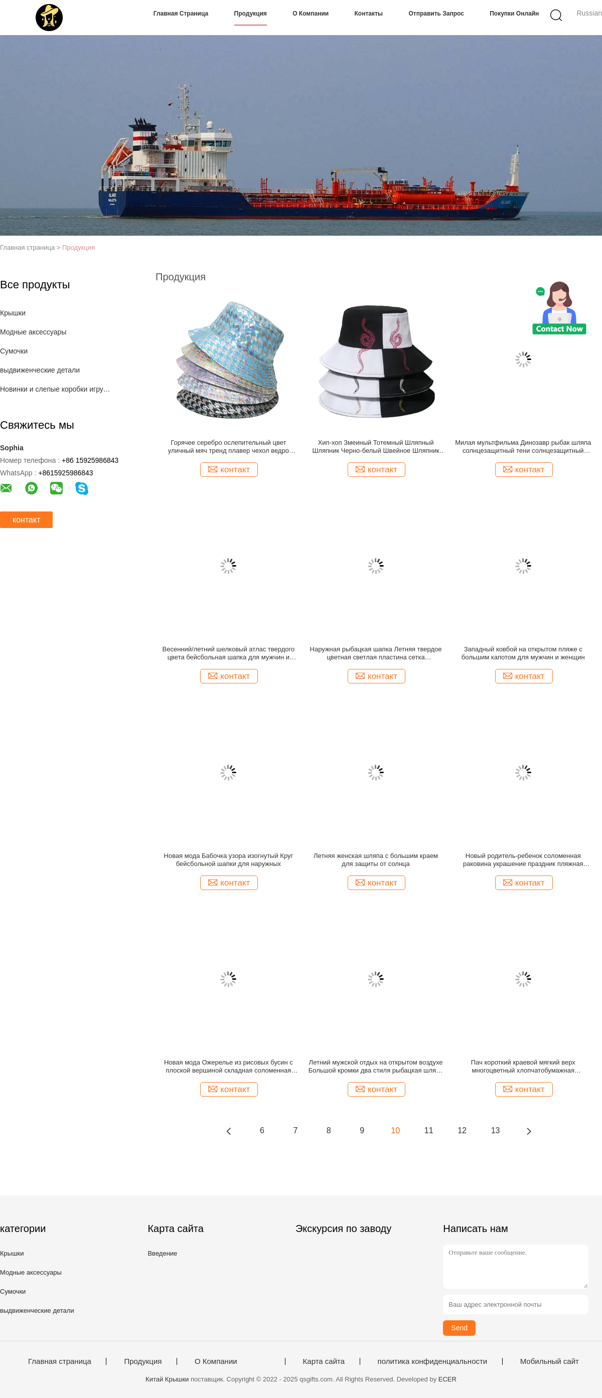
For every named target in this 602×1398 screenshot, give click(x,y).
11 (428, 1130)
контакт (26, 519)
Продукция (250, 13)
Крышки (13, 313)
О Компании (310, 13)
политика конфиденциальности (433, 1361)
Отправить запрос (436, 13)
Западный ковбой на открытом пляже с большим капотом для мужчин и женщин (523, 653)
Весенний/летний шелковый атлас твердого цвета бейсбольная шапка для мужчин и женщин (229, 653)
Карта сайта (324, 1361)
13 (495, 1130)
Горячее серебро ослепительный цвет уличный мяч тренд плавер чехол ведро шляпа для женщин (228, 447)
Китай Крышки (167, 1379)
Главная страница (181, 13)
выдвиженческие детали (40, 370)
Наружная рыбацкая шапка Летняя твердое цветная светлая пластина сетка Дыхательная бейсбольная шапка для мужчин (376, 653)
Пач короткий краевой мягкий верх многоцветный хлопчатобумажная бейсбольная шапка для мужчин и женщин (523, 1067)
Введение (162, 1253)
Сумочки (14, 351)
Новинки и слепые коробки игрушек (57, 389)
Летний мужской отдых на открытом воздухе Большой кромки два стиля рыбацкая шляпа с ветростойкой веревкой (376, 1067)
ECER (447, 1379)
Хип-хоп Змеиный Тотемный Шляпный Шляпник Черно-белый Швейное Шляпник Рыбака (375, 447)
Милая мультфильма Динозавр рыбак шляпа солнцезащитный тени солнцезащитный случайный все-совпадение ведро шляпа (523, 447)
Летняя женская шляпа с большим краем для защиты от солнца (376, 859)
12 (462, 1130)
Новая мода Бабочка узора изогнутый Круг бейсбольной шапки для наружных (228, 859)
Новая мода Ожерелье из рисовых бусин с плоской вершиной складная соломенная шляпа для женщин (228, 1067)
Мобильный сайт (549, 1361)
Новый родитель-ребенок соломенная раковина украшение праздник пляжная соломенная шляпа (523, 860)
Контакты (369, 13)
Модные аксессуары (33, 332)
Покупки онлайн (514, 13)
